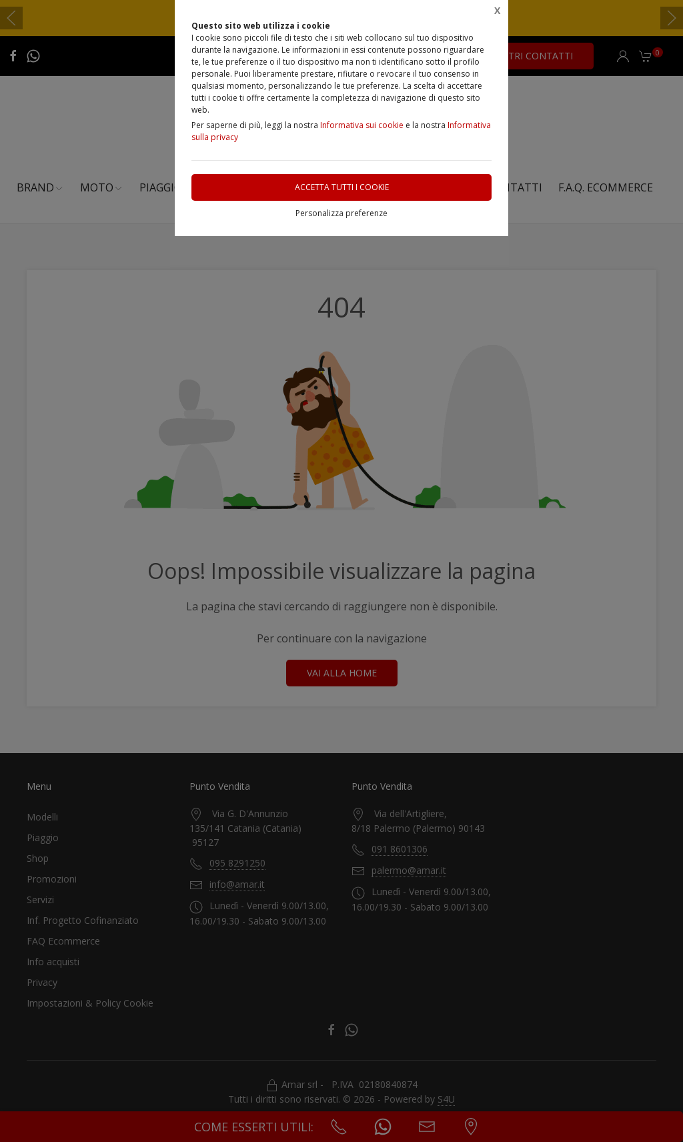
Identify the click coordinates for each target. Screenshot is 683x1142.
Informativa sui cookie (362, 125)
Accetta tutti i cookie (342, 187)
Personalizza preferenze (341, 213)
